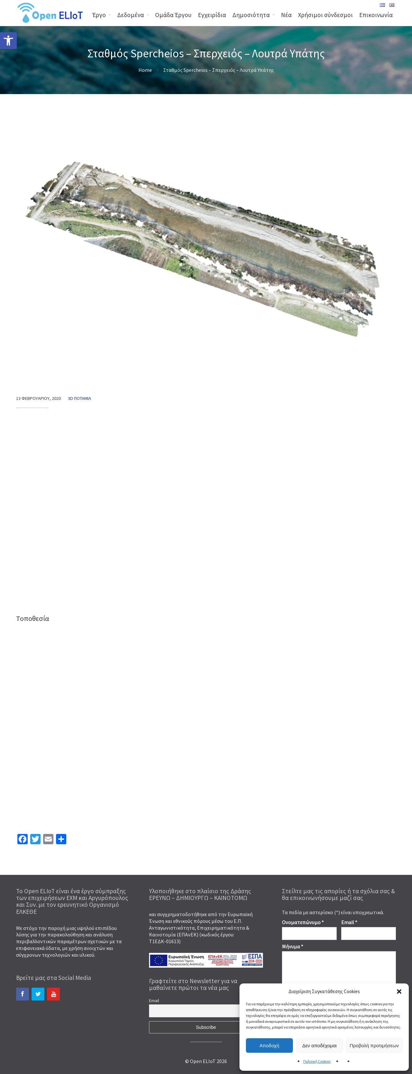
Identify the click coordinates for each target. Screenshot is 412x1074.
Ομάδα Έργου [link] (173, 15)
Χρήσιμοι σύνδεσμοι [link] (325, 15)
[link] (8, 40)
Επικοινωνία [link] (376, 15)
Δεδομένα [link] (130, 15)
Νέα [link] (286, 15)
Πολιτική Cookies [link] (317, 1061)
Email (154, 1000)
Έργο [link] (99, 15)
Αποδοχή (269, 1045)
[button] (399, 991)
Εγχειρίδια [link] (212, 15)
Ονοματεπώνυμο (303, 922)
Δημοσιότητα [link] (251, 15)
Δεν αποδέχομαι (319, 1045)
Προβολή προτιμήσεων (374, 1045)
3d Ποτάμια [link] (79, 398)
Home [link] (145, 70)
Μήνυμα (292, 946)
